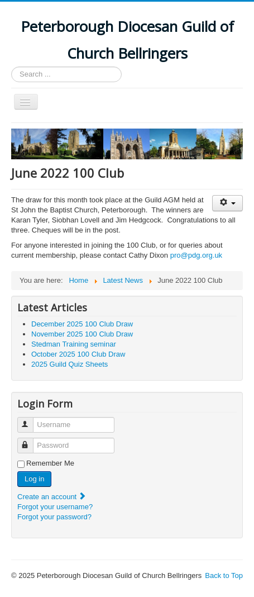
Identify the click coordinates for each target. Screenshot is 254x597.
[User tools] (227, 203)
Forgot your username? (55, 507)
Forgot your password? (54, 517)
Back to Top (224, 575)
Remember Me (50, 463)
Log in (34, 479)
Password (30, 440)
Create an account (52, 496)
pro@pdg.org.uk (196, 255)
